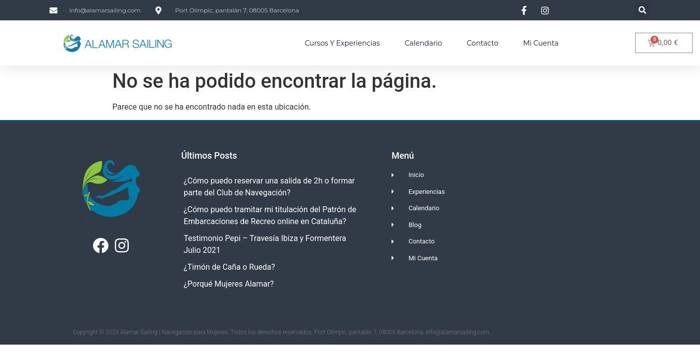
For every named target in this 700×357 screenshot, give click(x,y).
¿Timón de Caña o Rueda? (229, 267)
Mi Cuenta (540, 43)
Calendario (423, 43)
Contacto (483, 43)
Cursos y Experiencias (342, 43)
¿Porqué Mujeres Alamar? (229, 284)
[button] (642, 10)
